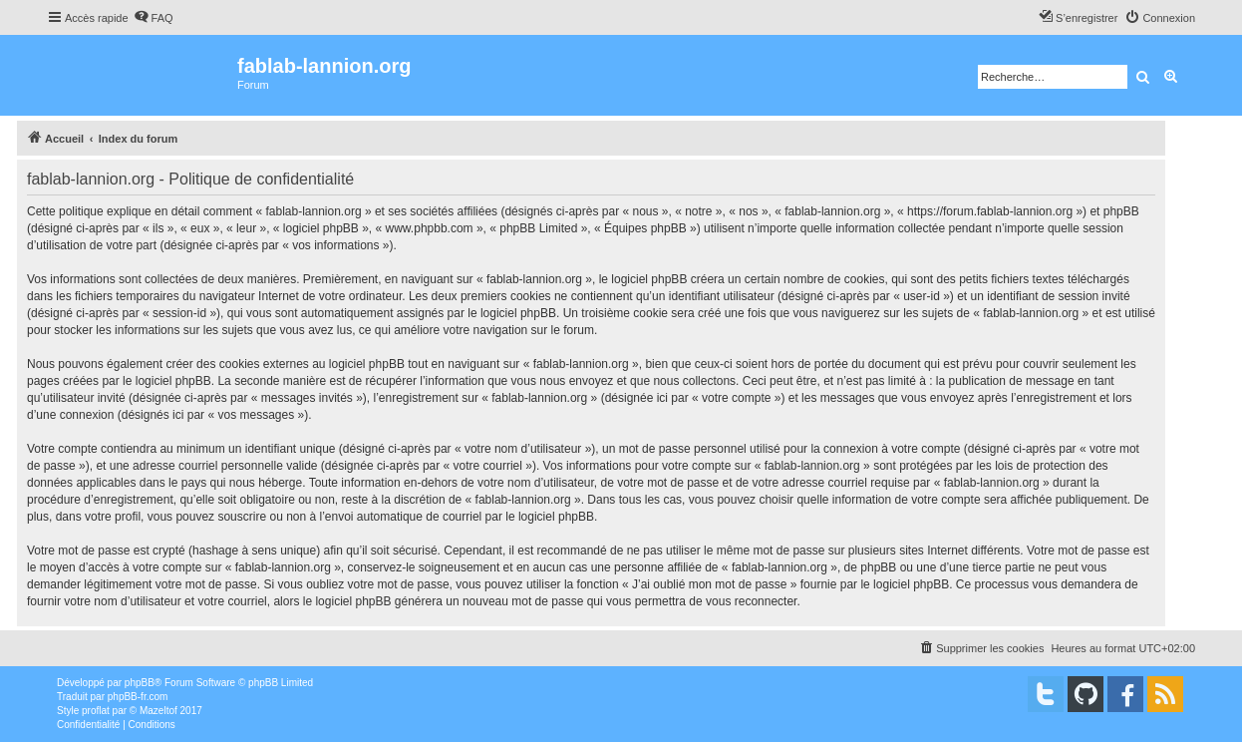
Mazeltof (158, 710)
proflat (96, 710)
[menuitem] (153, 18)
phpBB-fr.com (138, 696)
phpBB (140, 682)
